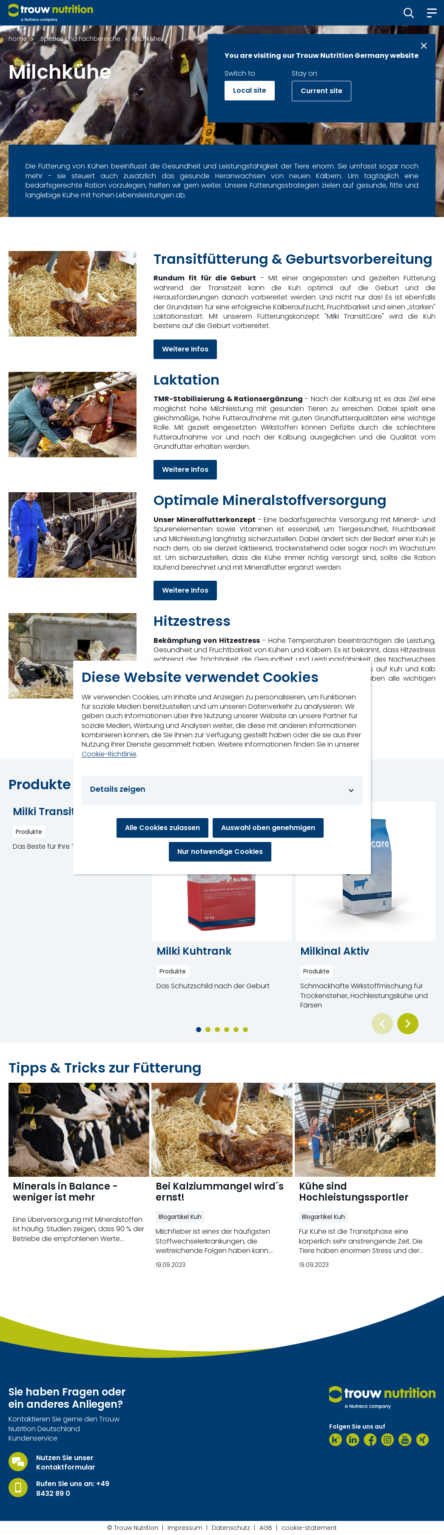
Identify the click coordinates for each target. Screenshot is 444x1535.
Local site (249, 90)
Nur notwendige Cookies (220, 851)
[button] (409, 13)
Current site (321, 91)
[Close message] (423, 45)
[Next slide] (407, 1023)
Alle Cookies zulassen (162, 828)
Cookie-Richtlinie (109, 754)
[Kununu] (335, 1439)
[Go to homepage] (51, 13)
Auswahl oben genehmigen (268, 828)
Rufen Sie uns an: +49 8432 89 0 (72, 1488)
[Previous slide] (382, 1023)
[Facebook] (370, 1439)
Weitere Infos (185, 349)
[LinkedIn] (352, 1439)
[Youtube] (405, 1439)
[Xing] (422, 1439)
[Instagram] (387, 1439)
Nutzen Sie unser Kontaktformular (65, 1462)
